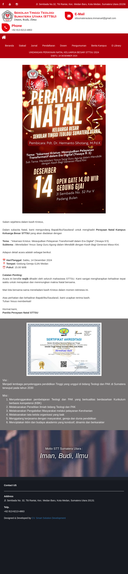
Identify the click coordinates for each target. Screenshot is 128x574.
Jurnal (34, 45)
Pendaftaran (48, 45)
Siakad (22, 45)
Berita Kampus (99, 45)
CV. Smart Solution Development (49, 518)
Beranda (9, 45)
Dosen (63, 45)
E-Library (116, 45)
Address (8, 496)
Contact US (10, 485)
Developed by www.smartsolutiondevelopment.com (30, 478)
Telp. (6, 507)
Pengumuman (79, 45)
